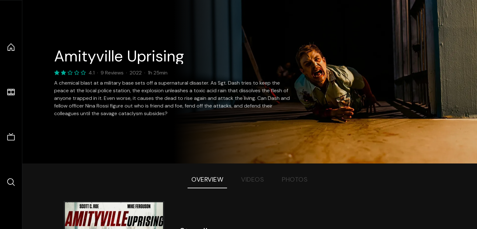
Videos (252, 179)
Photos (295, 179)
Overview (207, 179)
